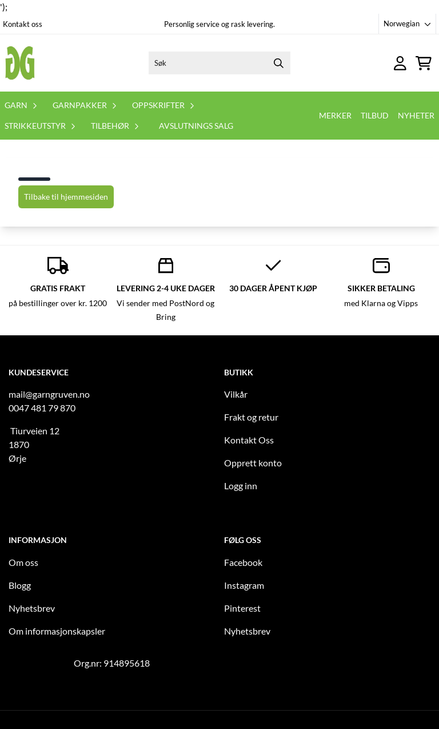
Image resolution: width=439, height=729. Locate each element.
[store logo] (20, 63)
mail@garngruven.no (49, 394)
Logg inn (240, 485)
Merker (335, 115)
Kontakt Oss (249, 439)
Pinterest (242, 608)
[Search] (279, 62)
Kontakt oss (22, 24)
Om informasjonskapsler (57, 630)
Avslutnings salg (196, 125)
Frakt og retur (251, 416)
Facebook (243, 562)
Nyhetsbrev (32, 608)
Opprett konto (253, 462)
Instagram (244, 585)
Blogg (20, 585)
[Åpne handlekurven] (423, 63)
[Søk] (219, 62)
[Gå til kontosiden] (400, 63)
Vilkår (236, 394)
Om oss (23, 562)
